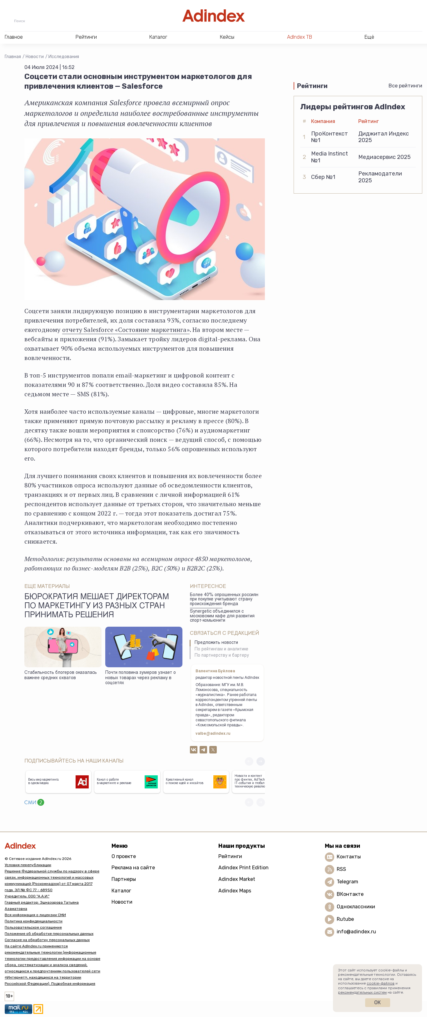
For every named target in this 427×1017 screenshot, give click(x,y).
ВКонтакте (350, 894)
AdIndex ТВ (299, 37)
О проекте (124, 856)
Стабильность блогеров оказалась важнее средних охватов (60, 675)
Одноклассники (356, 907)
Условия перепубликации (28, 865)
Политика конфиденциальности (33, 921)
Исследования (63, 56)
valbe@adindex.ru (213, 734)
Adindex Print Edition (243, 868)
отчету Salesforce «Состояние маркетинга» (126, 329)
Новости (35, 56)
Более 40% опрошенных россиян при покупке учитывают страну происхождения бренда (224, 599)
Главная (13, 56)
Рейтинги (230, 856)
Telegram (347, 882)
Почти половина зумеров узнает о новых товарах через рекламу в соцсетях (140, 678)
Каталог (121, 891)
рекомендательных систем (362, 992)
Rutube (345, 919)
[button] (260, 761)
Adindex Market (236, 879)
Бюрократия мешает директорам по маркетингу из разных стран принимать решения (96, 607)
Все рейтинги (405, 86)
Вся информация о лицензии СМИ (35, 915)
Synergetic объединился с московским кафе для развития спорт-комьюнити (222, 616)
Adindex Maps (234, 891)
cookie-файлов (381, 983)
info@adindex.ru (356, 932)
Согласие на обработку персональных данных (47, 940)
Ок (377, 1002)
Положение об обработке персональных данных (49, 933)
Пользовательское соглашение (33, 927)
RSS (341, 869)
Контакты (349, 857)
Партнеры (124, 879)
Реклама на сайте (133, 868)
